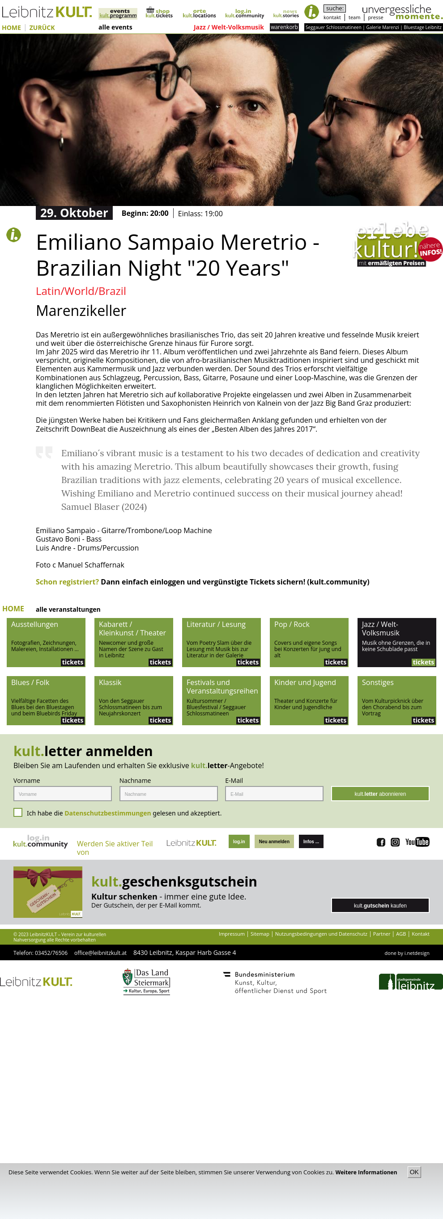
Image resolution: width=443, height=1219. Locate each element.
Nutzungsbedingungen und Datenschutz (321, 933)
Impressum (232, 933)
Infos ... (311, 841)
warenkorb (284, 27)
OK (414, 1172)
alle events (115, 27)
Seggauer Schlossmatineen (334, 27)
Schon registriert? (67, 582)
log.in (239, 841)
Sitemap (260, 933)
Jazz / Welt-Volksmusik (229, 27)
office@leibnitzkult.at (100, 953)
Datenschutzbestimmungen (107, 813)
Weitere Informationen (367, 1172)
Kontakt (421, 933)
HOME (11, 28)
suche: (335, 8)
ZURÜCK (42, 28)
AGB (401, 933)
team (354, 17)
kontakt (332, 17)
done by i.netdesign (407, 953)
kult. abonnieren (380, 794)
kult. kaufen (380, 906)
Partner (382, 933)
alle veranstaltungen (68, 610)
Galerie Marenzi (382, 27)
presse (375, 17)
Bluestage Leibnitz (423, 27)
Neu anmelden (274, 841)
